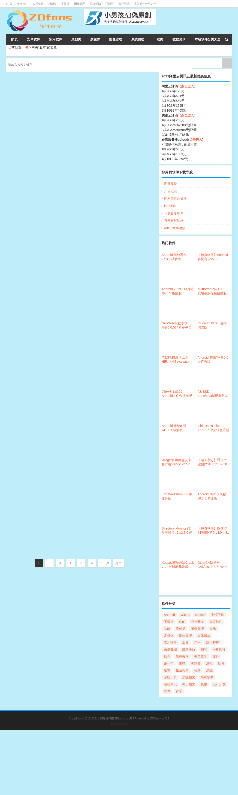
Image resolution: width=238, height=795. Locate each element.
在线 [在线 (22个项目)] (212, 629)
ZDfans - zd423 (159, 718)
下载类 (109, 3)
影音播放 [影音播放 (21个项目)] (188, 649)
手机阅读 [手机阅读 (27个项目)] (219, 649)
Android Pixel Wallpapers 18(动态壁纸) (89, 122)
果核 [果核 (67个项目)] (182, 663)
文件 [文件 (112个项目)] (216, 656)
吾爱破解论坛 (174, 220)
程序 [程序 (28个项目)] (197, 670)
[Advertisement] (119, 762)
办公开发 (98, 199)
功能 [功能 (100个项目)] (167, 629)
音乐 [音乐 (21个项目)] (179, 691)
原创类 (52, 3)
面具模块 (170, 184)
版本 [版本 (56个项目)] (167, 670)
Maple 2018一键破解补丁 (73, 168)
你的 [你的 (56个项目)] (182, 622)
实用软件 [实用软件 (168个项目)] (170, 642)
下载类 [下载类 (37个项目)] (169, 622)
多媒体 (65, 3)
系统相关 (98, 153)
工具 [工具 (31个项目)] (185, 642)
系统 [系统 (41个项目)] (209, 670)
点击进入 (187, 86)
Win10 (93, 253)
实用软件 (38, 3)
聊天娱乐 (98, 445)
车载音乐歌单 (174, 213)
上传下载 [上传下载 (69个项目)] (217, 615)
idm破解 (170, 206)
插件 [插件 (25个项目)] (167, 656)
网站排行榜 (107, 718)
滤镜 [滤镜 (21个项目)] (209, 663)
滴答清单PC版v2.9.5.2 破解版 (79, 368)
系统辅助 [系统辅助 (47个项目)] (207, 677)
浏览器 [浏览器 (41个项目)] (196, 663)
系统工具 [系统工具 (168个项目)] (170, 677)
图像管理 (79, 3)
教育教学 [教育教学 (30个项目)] (200, 656)
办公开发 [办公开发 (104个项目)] (197, 622)
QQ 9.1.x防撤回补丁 (68, 414)
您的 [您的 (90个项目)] (204, 649)
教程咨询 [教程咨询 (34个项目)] (182, 656)
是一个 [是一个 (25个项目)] (169, 663)
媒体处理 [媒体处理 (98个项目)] (185, 635)
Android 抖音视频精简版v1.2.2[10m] (86, 460)
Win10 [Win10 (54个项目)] (185, 615)
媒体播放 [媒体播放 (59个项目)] (203, 635)
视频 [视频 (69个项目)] (204, 684)
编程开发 (98, 107)
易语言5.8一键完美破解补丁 (76, 75)
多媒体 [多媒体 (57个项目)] (169, 635)
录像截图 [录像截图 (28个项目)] (170, 649)
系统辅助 (95, 3)
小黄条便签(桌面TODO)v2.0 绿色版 (85, 322)
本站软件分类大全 (145, 3)
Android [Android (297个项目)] (169, 615)
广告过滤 (170, 191)
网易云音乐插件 (175, 198)
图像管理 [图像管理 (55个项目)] (197, 629)
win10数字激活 (175, 228)
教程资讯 (124, 3)
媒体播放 (98, 491)
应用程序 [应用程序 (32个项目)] (212, 642)
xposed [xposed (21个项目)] (200, 615)
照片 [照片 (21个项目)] (221, 663)
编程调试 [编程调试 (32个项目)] (170, 684)
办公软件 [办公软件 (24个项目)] (215, 622)
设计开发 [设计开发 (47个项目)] (219, 684)
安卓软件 (22, 3)
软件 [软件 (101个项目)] (167, 691)
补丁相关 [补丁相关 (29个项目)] (188, 684)
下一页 (104, 563)
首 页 (9, 3)
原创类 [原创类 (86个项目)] (180, 629)
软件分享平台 (119, 724)
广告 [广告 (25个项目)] (197, 642)
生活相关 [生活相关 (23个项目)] (182, 670)
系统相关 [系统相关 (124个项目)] (188, 677)
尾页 (118, 563)
